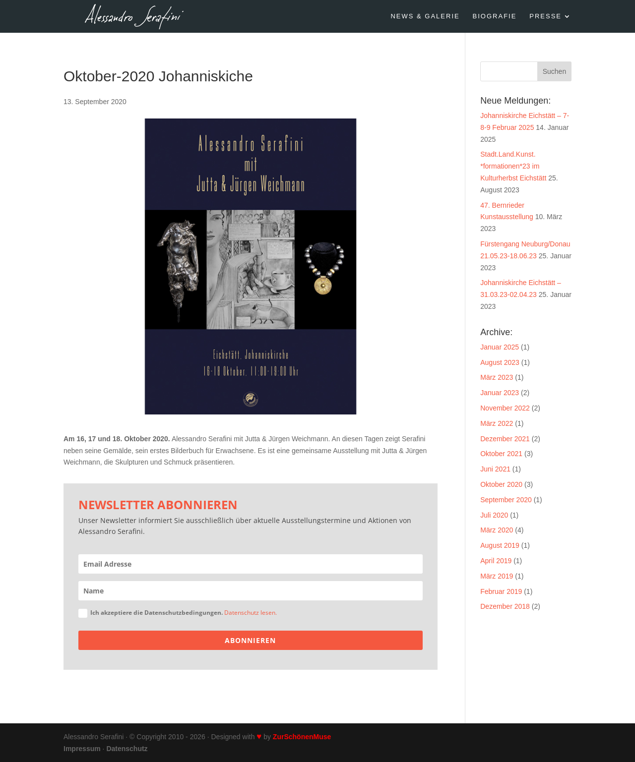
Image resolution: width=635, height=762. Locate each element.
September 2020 (506, 500)
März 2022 (496, 423)
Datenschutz (126, 749)
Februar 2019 (501, 591)
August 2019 (499, 545)
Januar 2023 (499, 393)
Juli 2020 (494, 515)
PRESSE (545, 16)
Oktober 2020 (501, 484)
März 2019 (496, 576)
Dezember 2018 (505, 606)
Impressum (82, 749)
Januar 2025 (499, 347)
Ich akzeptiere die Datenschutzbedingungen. (177, 613)
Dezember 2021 (505, 439)
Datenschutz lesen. (250, 612)
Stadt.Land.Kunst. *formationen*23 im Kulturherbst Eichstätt (513, 166)
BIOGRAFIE (495, 16)
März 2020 (496, 530)
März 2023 (496, 377)
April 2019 (495, 561)
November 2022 (505, 408)
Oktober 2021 (501, 454)
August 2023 (499, 362)
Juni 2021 (495, 469)
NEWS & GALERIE (424, 16)
